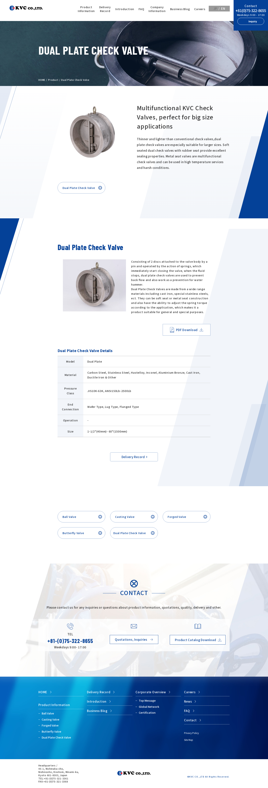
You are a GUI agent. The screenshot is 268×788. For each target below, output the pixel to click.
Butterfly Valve (73, 533)
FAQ (141, 9)
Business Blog (180, 9)
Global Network (149, 707)
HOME (41, 79)
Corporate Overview (151, 692)
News (188, 701)
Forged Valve (177, 517)
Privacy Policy (191, 733)
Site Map (188, 739)
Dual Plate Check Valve (79, 188)
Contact (190, 720)
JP (215, 8)
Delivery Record (105, 9)
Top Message (147, 700)
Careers (199, 9)
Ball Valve (69, 517)
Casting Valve (125, 517)
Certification (147, 712)
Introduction (124, 9)
